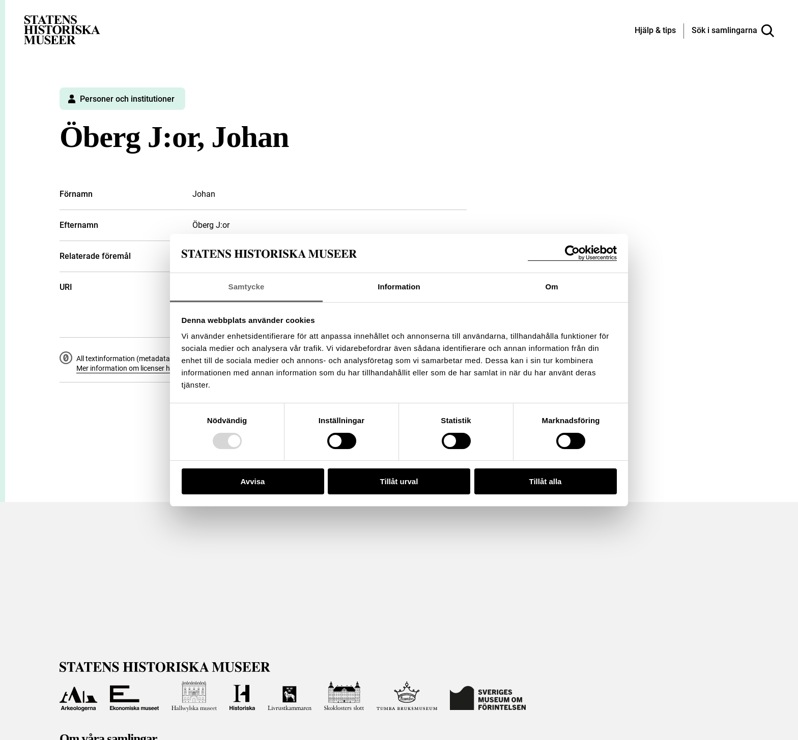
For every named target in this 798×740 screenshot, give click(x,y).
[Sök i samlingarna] (733, 31)
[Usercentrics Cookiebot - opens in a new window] (572, 253)
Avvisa (253, 481)
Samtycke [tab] (247, 286)
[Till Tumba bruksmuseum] (407, 696)
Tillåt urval (399, 481)
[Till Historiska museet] (242, 696)
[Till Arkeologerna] (78, 696)
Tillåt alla (545, 481)
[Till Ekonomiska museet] (134, 696)
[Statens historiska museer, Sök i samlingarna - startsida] (62, 29)
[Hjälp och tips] (655, 31)
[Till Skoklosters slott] (344, 696)
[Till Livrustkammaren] (289, 696)
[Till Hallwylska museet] (194, 696)
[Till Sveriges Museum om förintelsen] (488, 696)
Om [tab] (551, 286)
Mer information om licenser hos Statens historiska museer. (169, 368)
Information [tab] (399, 286)
